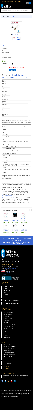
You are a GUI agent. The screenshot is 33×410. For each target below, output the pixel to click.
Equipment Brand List (9, 324)
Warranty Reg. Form (9, 356)
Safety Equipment (8, 326)
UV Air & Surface (8, 318)
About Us (6, 297)
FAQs (5, 292)
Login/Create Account (9, 331)
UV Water (6, 316)
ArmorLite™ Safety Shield (8, 197)
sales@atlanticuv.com (7, 195)
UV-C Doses (7, 295)
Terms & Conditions (9, 352)
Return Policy (7, 350)
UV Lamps (6, 320)
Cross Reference (18, 75)
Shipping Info (22, 77)
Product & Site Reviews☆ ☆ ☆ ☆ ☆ (7, 273)
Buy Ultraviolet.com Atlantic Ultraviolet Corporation (12, 6)
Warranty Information (9, 354)
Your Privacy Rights (9, 348)
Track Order (7, 333)
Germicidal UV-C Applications (12, 303)
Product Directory (8, 314)
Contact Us (7, 337)
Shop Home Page (8, 312)
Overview (6, 75)
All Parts (6, 322)
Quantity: (4, 63)
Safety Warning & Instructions (12, 300)
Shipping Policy (8, 358)
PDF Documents (8, 77)
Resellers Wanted (8, 329)
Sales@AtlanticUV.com (10, 268)
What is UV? (7, 290)
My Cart (6, 335)
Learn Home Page (8, 286)
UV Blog (6, 288)
